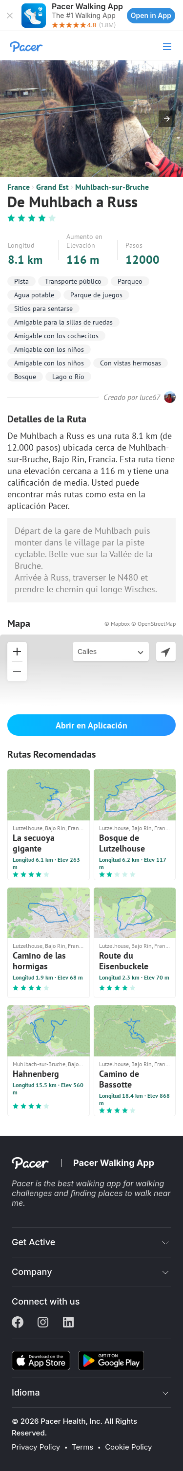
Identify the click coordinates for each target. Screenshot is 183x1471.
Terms (82, 1447)
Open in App (151, 15)
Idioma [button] (26, 1392)
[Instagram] (43, 1323)
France (18, 187)
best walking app (90, 1183)
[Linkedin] (68, 1323)
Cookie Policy (128, 1447)
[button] (10, 15)
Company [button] (32, 1272)
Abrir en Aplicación (91, 725)
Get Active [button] (33, 1242)
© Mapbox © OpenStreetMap (140, 623)
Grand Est (52, 187)
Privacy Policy (36, 1447)
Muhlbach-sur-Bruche (112, 187)
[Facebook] (17, 1323)
